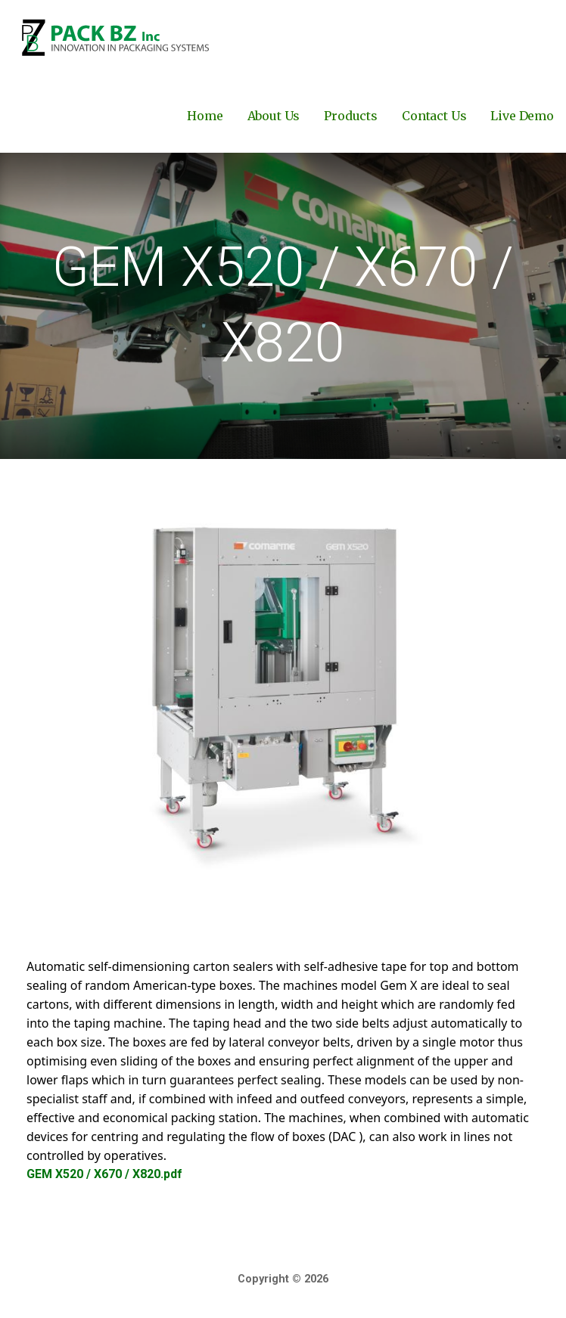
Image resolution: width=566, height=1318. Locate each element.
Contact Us (434, 115)
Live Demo (522, 115)
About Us (273, 115)
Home (204, 115)
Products (351, 115)
